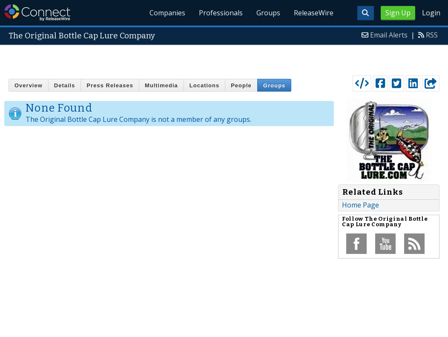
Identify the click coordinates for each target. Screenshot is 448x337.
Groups (268, 12)
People (241, 85)
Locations (204, 85)
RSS (432, 35)
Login (431, 12)
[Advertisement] (224, 58)
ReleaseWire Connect (37, 12)
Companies (168, 12)
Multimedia (161, 85)
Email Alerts (389, 35)
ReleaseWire (313, 12)
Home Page (360, 205)
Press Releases (109, 85)
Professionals (221, 12)
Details (64, 85)
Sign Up (398, 12)
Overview (28, 85)
